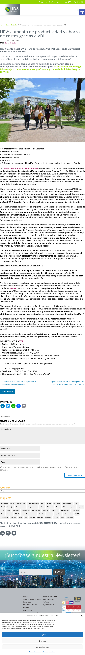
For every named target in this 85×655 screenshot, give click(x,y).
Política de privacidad (48, 652)
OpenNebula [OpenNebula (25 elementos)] (65, 511)
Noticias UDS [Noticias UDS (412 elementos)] (36, 511)
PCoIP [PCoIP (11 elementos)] (17, 514)
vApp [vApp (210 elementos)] (20, 518)
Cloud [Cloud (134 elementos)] (3, 507)
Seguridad (27, 602)
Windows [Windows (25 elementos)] (48, 518)
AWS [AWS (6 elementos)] (42, 504)
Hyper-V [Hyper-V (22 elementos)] (80, 507)
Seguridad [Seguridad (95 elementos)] (58, 514)
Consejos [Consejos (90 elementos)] (10, 507)
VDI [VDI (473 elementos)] (25, 518)
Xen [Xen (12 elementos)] (62, 518)
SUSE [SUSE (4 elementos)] (77, 514)
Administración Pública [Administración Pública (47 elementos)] (17, 504)
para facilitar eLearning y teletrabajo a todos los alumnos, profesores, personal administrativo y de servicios (40, 69)
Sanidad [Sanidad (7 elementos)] (49, 514)
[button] (82, 12)
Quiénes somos (55, 2)
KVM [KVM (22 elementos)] (2, 511)
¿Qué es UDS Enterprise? (32, 599)
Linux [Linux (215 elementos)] (8, 511)
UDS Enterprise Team (11, 40)
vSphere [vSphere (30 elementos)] (40, 518)
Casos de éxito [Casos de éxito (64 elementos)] (67, 504)
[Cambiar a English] (77, 2)
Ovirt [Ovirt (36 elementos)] (2, 514)
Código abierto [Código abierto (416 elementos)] (32, 507)
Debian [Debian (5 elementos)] (42, 507)
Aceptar (42, 635)
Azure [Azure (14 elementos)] (49, 504)
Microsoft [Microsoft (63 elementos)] (16, 511)
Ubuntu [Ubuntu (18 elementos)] (13, 518)
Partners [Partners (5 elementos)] (9, 514)
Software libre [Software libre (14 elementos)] (68, 514)
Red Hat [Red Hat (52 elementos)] (41, 514)
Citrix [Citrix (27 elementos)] (76, 504)
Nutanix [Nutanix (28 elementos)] (45, 511)
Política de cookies (35, 652)
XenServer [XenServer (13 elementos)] (69, 518)
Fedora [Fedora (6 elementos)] (58, 507)
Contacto (43, 2)
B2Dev (13, 288)
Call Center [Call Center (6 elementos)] (57, 504)
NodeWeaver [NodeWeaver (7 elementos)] (25, 511)
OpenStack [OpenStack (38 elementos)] (75, 511)
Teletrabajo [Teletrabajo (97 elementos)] (4, 518)
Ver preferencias (42, 647)
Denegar (42, 641)
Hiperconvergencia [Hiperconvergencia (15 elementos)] (69, 507)
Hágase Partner (48, 605)
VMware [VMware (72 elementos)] (32, 518)
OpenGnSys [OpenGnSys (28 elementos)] (55, 511)
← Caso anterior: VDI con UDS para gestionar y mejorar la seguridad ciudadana (18, 383)
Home (2, 25)
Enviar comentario (74, 475)
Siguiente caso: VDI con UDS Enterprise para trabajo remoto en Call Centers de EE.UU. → (67, 383)
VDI (21, 341)
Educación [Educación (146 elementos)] (50, 507)
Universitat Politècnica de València (20, 168)
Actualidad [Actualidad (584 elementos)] (4, 504)
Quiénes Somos (48, 599)
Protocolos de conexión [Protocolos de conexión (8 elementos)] (28, 514)
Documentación (29, 611)
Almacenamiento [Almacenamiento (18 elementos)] (33, 504)
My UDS (68, 2)
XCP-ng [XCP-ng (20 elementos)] (56, 518)
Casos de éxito (11, 25)
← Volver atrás (7, 391)
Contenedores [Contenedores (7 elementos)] (20, 507)
